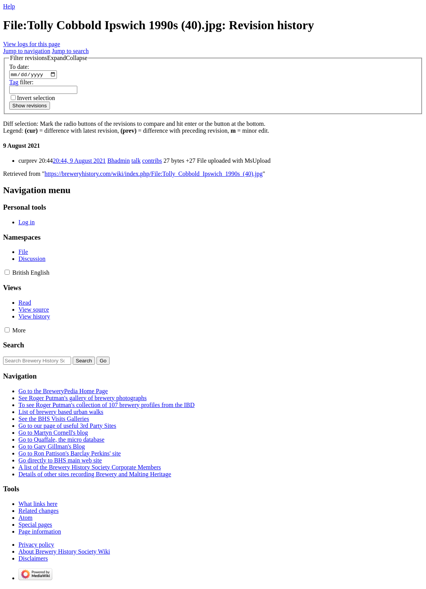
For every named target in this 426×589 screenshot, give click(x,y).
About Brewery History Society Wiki (64, 552)
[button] (48, 58)
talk (136, 162)
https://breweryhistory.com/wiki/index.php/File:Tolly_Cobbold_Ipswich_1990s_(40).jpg (154, 175)
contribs (152, 162)
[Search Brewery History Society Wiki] (37, 362)
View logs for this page (31, 44)
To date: (19, 66)
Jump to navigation (26, 51)
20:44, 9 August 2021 (79, 162)
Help (9, 6)
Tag (13, 83)
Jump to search (70, 51)
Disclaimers (33, 559)
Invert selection (36, 98)
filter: (21, 83)
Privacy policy (36, 545)
